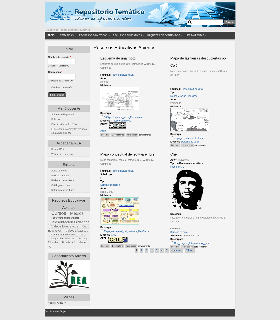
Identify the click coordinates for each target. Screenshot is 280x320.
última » (190, 250)
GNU (113, 234)
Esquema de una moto (118, 58)
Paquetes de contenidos (163, 35)
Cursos (58, 213)
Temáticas (67, 35)
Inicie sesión (132, 135)
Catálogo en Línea (60, 185)
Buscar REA (57, 149)
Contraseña (55, 72)
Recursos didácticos (93, 35)
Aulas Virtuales (59, 170)
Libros (83, 234)
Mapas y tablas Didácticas (183, 96)
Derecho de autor (190, 141)
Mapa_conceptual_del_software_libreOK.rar (127, 231)
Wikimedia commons (62, 154)
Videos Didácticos (77, 230)
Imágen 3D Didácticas (62, 238)
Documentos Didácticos (63, 234)
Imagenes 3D (177, 166)
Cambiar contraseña (61, 87)
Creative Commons (121, 120)
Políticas (55, 119)
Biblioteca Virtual (60, 175)
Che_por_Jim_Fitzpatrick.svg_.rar (191, 243)
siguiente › (176, 250)
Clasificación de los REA (64, 124)
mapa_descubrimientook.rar (188, 138)
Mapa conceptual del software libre (127, 154)
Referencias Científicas (63, 190)
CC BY (104, 131)
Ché (173, 154)
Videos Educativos (64, 226)
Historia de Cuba (71, 242)
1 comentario (117, 246)
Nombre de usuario (59, 57)
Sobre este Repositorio (63, 114)
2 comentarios (118, 135)
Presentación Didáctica (70, 222)
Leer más (105, 134)
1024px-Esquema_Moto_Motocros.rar (123, 117)
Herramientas (195, 35)
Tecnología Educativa (122, 74)
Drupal (62, 311)
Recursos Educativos (127, 35)
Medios (77, 213)
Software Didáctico (110, 185)
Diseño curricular (65, 218)
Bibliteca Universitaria (62, 180)
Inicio (51, 35)
